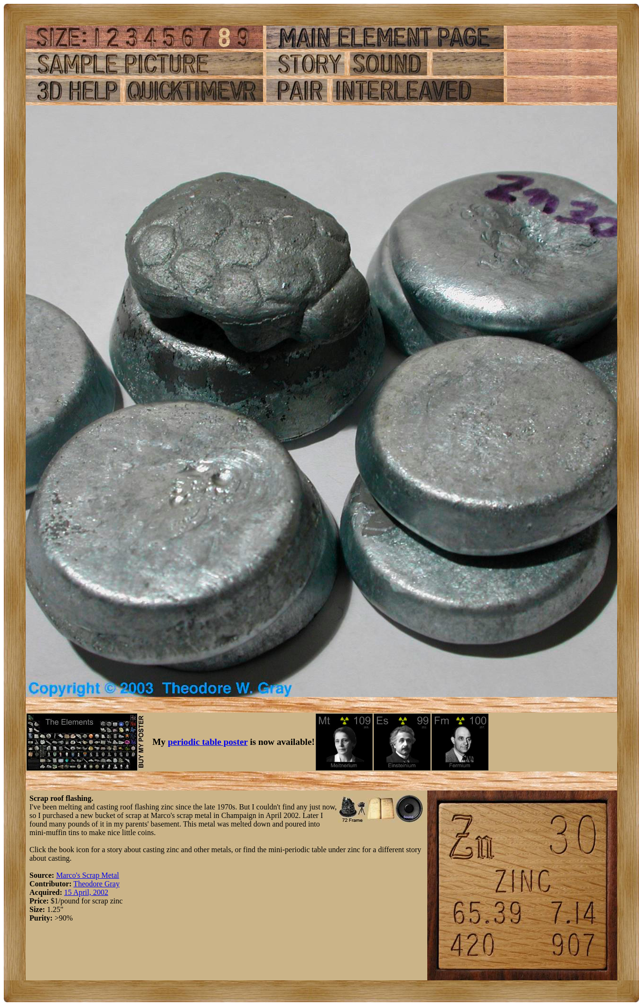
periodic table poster (208, 742)
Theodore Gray (97, 884)
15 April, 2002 (86, 892)
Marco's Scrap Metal (87, 875)
